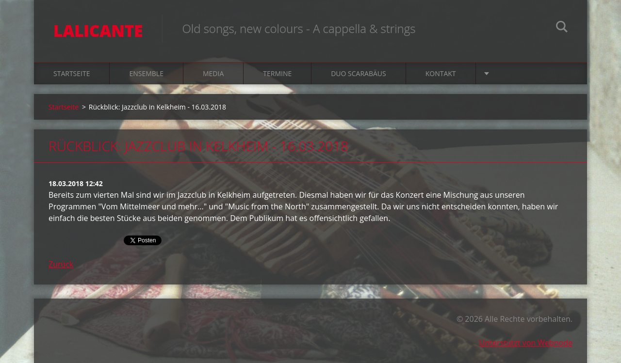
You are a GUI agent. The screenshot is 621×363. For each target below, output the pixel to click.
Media (213, 73)
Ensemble (146, 73)
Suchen (562, 28)
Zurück (61, 264)
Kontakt (440, 73)
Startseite (71, 73)
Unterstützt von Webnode (525, 342)
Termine (277, 73)
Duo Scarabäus (358, 73)
